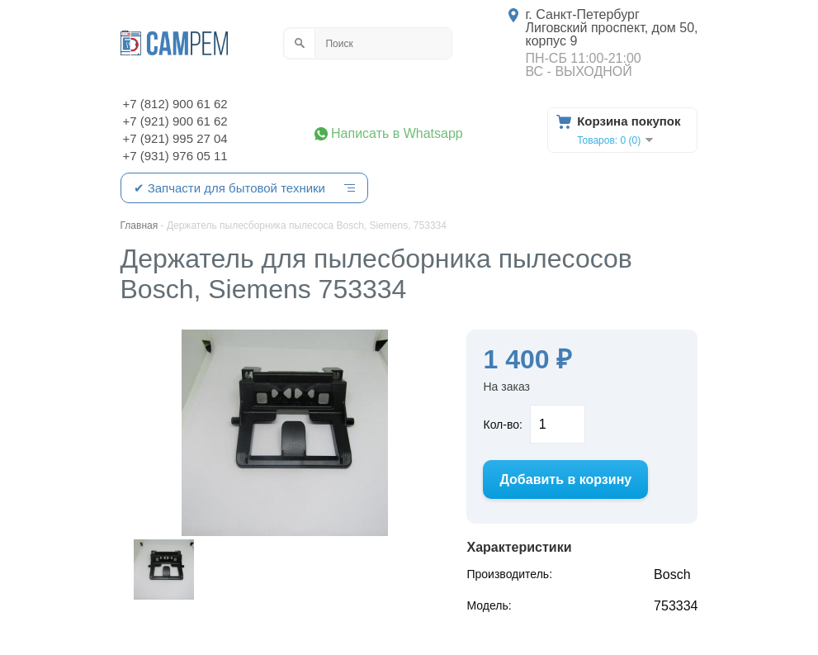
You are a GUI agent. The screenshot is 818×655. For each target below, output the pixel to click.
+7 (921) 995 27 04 (175, 138)
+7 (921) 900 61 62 (175, 121)
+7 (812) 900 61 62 (175, 104)
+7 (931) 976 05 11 (175, 156)
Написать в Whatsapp (397, 133)
